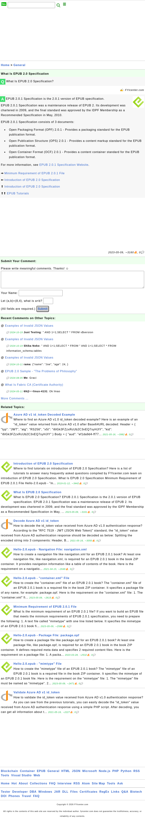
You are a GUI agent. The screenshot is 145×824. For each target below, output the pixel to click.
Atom (86, 787)
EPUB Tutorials (18, 193)
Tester (5, 795)
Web (36, 778)
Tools (5, 778)
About (23, 787)
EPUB (41, 774)
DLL (65, 795)
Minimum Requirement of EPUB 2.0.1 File (34, 173)
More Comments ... (14, 402)
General (19, 65)
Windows (45, 795)
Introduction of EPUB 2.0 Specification (32, 179)
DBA (33, 795)
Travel (26, 799)
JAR (57, 795)
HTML (65, 774)
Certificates (89, 795)
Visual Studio (21, 778)
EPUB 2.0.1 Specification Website (64, 164)
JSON (76, 774)
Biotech (136, 795)
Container (27, 774)
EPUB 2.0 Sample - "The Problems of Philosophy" (41, 374)
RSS (136, 774)
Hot (14, 787)
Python (126, 774)
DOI (3, 799)
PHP (115, 774)
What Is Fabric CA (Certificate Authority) (34, 388)
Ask (120, 787)
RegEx (104, 795)
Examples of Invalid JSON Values (29, 329)
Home (5, 65)
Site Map (98, 787)
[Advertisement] (72, 35)
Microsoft (89, 774)
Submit (42, 312)
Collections (38, 787)
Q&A (124, 795)
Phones (14, 799)
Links (115, 795)
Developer (20, 795)
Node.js (104, 774)
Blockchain (9, 774)
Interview (65, 787)
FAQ (52, 787)
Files (74, 795)
